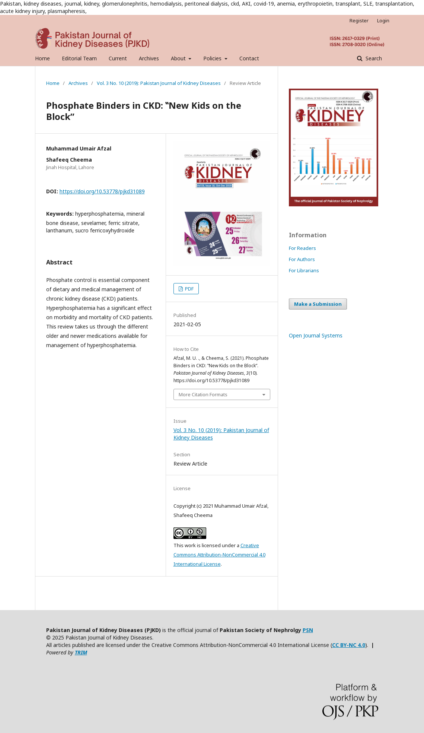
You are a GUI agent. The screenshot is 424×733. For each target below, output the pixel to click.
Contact (249, 58)
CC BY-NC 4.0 (348, 644)
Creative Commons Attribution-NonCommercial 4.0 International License (219, 554)
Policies (213, 58)
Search (373, 58)
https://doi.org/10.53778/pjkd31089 (102, 191)
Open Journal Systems (315, 335)
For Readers (302, 248)
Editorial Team (79, 58)
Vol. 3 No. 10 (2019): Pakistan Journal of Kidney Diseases (159, 83)
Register (359, 20)
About (179, 58)
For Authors (302, 259)
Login (383, 20)
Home (42, 58)
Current (118, 58)
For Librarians (304, 270)
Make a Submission (318, 304)
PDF (189, 288)
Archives (149, 58)
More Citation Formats (203, 394)
